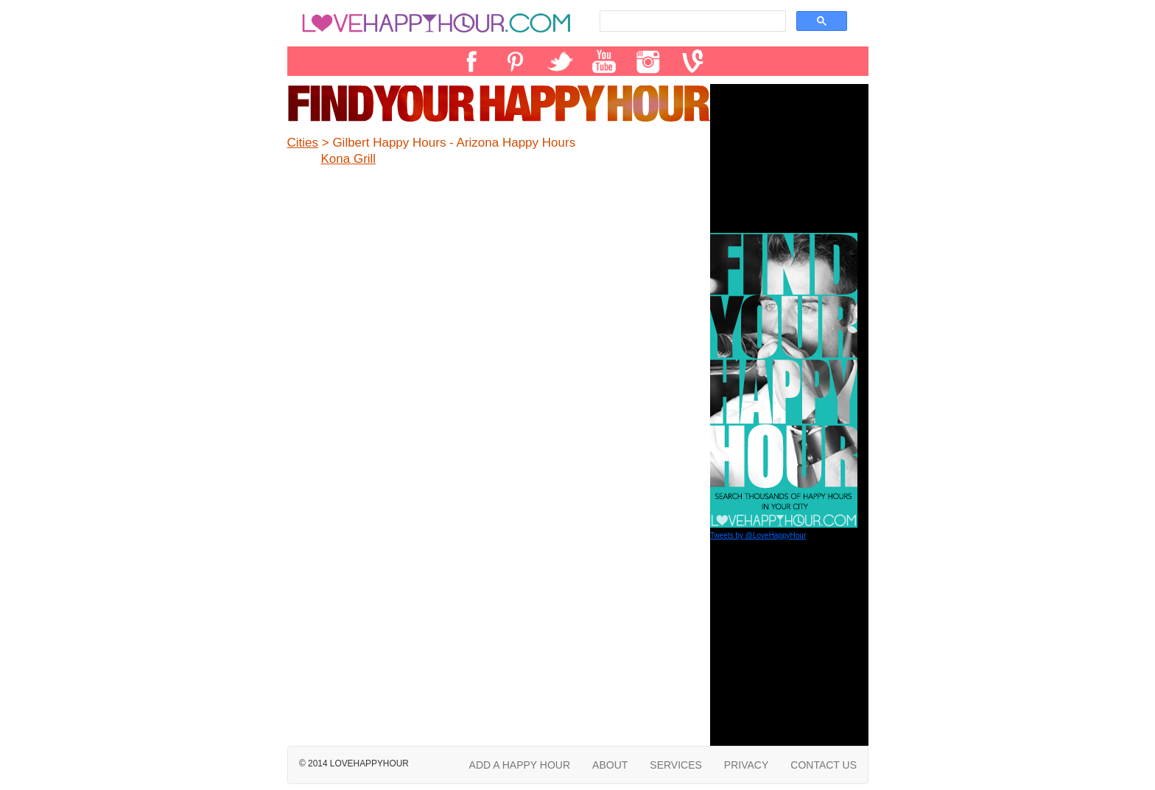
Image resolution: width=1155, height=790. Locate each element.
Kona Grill (348, 159)
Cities (303, 143)
